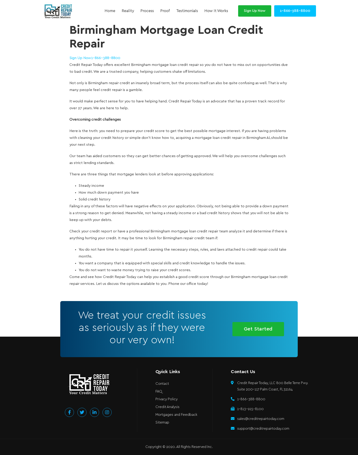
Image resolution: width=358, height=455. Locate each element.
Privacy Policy (166, 399)
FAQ (158, 391)
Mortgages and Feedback (176, 415)
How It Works (216, 11)
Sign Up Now (80, 58)
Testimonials (187, 11)
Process (147, 11)
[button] (254, 11)
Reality (128, 11)
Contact (162, 384)
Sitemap (162, 422)
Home (110, 11)
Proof (165, 11)
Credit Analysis (167, 407)
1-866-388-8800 (105, 58)
